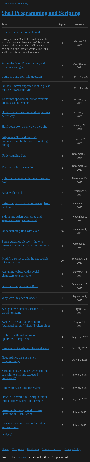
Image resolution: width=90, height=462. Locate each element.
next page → (9, 433)
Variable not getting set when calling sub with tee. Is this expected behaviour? (25, 374)
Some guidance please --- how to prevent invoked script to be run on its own (25, 245)
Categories (18, 449)
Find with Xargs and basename (21, 387)
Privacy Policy (73, 449)
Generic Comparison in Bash (20, 286)
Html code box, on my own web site (24, 126)
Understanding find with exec (20, 231)
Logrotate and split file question (22, 76)
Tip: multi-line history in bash (20, 167)
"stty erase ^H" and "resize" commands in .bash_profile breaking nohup (25, 141)
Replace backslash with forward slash (25, 348)
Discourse (21, 457)
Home (5, 449)
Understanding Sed (14, 155)
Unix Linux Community (15, 3)
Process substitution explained (21, 32)
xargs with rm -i (12, 192)
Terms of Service (51, 449)
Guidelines (33, 449)
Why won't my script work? (19, 298)
